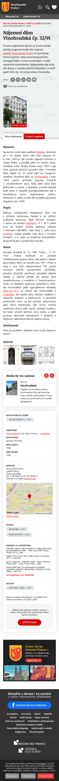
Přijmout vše (45, 775)
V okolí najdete (34, 136)
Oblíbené (54, 7)
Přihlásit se (12, 17)
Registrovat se (31, 17)
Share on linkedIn (23, 79)
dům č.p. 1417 (11, 290)
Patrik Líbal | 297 (21, 587)
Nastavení (12, 775)
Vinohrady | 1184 (21, 419)
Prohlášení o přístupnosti (41, 721)
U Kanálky (8, 294)
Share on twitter (18, 79)
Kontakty (26, 713)
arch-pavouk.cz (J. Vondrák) (20, 575)
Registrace (20, 731)
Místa (30, 23)
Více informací (14, 137)
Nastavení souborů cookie (29, 724)
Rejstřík (48, 713)
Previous (46, 375)
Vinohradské (41, 176)
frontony (8, 233)
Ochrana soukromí (15, 721)
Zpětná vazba (29, 622)
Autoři (13, 717)
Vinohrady (45, 433)
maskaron (31, 223)
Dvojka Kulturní (29, 750)
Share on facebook (12, 79)
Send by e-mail (28, 79)
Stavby (37, 23)
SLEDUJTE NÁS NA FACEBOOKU (31, 705)
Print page (34, 79)
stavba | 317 (18, 529)
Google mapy (30, 478)
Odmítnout (28, 775)
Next (52, 375)
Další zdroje (26, 717)
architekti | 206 (20, 534)
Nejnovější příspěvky (17, 728)
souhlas (42, 763)
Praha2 (29, 742)
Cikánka (40, 152)
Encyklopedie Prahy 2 (14, 23)
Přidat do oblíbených (17, 86)
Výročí (37, 713)
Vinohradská (12, 433)
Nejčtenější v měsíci (41, 728)
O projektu (12, 713)
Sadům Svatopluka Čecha (18, 53)
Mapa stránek (42, 717)
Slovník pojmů (36, 731)
